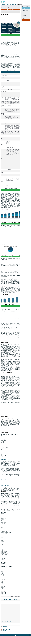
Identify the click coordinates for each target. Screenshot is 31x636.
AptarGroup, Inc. (3, 459)
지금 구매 (26, 8)
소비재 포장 (9, 4)
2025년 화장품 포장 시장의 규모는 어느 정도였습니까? (10, 600)
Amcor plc (2, 466)
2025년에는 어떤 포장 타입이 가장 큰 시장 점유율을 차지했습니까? (10, 610)
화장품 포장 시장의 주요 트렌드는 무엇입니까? (10, 619)
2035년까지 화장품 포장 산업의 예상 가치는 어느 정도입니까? (10, 606)
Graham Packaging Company (5, 485)
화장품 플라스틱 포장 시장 (6, 626)
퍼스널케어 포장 (14, 4)
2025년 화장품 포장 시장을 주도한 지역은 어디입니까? (10, 617)
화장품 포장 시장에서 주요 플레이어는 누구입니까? (10, 621)
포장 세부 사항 (4, 4)
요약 (10, 12)
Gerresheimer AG (3, 479)
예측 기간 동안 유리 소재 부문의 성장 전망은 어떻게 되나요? (10, 615)
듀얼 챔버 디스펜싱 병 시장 (6, 629)
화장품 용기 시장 (5, 630)
